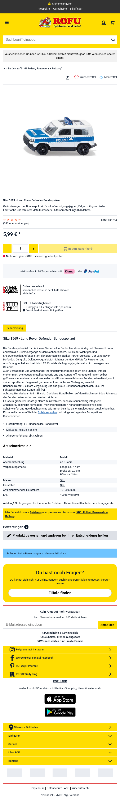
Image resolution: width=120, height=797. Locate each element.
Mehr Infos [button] (29, 293)
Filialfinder (76, 8)
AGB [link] (66, 788)
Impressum (37, 788)
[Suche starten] (113, 39)
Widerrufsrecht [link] (80, 788)
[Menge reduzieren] (7, 248)
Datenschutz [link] (54, 788)
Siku (62, 480)
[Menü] (17, 22)
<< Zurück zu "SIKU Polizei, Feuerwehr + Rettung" (33, 68)
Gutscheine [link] (60, 8)
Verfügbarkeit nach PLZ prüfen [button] (43, 310)
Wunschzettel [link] (85, 77)
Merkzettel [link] (108, 77)
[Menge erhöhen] (33, 248)
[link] (103, 22)
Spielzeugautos (47, 412)
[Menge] (20, 248)
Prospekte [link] (44, 8)
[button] (26, 527)
